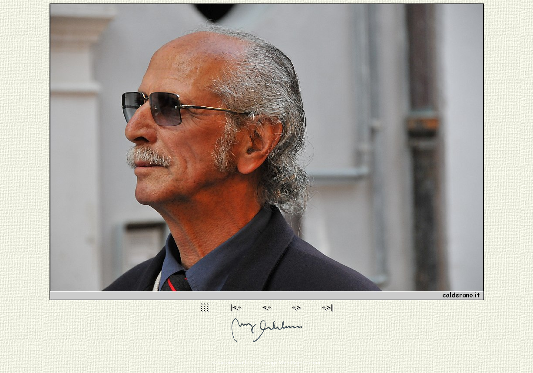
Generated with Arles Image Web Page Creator (266, 362)
